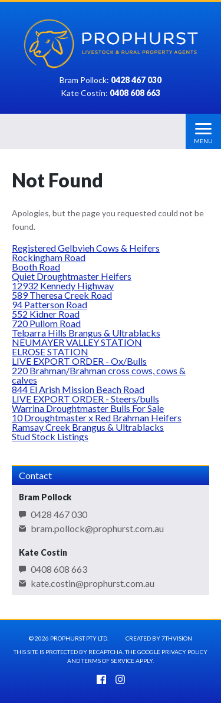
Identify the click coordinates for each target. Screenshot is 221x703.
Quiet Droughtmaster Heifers (71, 276)
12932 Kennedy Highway (63, 285)
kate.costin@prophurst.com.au (92, 583)
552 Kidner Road (46, 313)
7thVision (176, 638)
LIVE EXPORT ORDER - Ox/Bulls (79, 361)
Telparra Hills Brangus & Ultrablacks (86, 332)
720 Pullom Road (46, 323)
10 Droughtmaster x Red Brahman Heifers (97, 417)
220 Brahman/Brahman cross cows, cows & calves (99, 375)
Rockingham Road (48, 257)
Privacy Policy (184, 651)
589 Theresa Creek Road (62, 295)
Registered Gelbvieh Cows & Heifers (86, 247)
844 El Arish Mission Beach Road (78, 389)
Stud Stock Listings (50, 436)
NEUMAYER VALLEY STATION (77, 342)
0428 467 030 (59, 514)
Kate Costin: (110, 93)
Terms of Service (107, 660)
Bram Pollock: (110, 80)
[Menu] (203, 131)
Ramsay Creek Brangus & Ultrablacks (88, 427)
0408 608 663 (59, 569)
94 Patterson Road (49, 304)
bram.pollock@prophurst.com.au (97, 528)
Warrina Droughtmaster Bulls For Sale (88, 408)
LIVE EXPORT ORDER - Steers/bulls (85, 398)
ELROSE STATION (50, 351)
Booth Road (36, 266)
